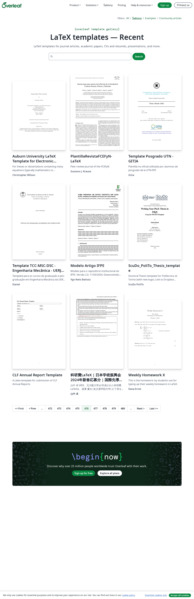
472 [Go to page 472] (50, 408)
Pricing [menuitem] (122, 5)
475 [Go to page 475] (77, 408)
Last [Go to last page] (154, 408)
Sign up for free (83, 473)
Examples (150, 18)
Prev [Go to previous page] (32, 408)
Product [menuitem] (74, 5)
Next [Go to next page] (141, 408)
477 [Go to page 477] (96, 408)
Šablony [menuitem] (108, 5)
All (127, 18)
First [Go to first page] (19, 408)
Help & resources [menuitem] (141, 5)
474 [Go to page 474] (68, 408)
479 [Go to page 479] (114, 408)
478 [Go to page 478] (105, 408)
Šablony (137, 18)
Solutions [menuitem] (91, 5)
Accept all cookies (180, 595)
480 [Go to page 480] (123, 408)
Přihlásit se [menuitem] (183, 5)
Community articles (170, 18)
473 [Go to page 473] (59, 408)
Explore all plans (109, 473)
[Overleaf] (12, 5)
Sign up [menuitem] (164, 5)
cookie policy (128, 595)
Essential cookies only (156, 595)
